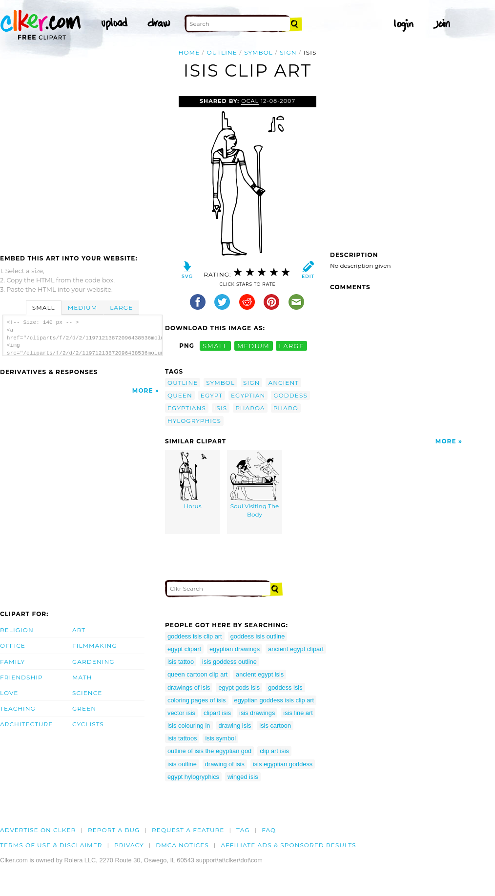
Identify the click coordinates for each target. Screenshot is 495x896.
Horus (192, 481)
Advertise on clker (38, 830)
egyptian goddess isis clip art (274, 700)
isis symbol (220, 738)
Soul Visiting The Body (254, 485)
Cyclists (88, 724)
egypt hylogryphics (193, 776)
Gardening (93, 661)
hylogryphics (194, 420)
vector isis (181, 713)
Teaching (18, 708)
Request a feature (188, 830)
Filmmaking (94, 645)
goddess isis (285, 687)
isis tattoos (182, 738)
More (142, 390)
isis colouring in (188, 725)
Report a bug (114, 830)
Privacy (129, 845)
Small (43, 307)
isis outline (182, 764)
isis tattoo (180, 661)
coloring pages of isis (196, 700)
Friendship (21, 677)
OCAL (250, 101)
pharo (285, 408)
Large (121, 307)
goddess (290, 395)
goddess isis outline (257, 636)
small (215, 345)
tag (242, 830)
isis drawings (257, 713)
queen (179, 395)
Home (189, 52)
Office (12, 645)
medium (253, 345)
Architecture (26, 724)
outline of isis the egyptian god (209, 751)
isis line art (297, 713)
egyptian (248, 395)
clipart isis (217, 713)
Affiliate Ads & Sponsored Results (288, 845)
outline (222, 52)
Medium (82, 307)
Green (84, 708)
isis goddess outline (229, 661)
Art (78, 630)
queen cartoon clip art (197, 674)
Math (82, 677)
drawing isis (235, 725)
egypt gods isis (239, 687)
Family (12, 661)
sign (288, 52)
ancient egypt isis (260, 674)
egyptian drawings (234, 649)
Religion (17, 630)
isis (220, 408)
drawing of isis (225, 764)
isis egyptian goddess (282, 764)
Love (9, 693)
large (291, 345)
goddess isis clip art (194, 636)
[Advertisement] (82, 169)
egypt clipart (184, 649)
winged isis (242, 776)
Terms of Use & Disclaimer (51, 845)
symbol (258, 52)
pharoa (250, 408)
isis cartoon (275, 725)
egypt (212, 395)
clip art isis (274, 751)
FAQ (269, 830)
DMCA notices (182, 845)
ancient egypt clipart (296, 649)
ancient (283, 382)
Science (87, 693)
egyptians (186, 408)
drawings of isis (188, 687)
